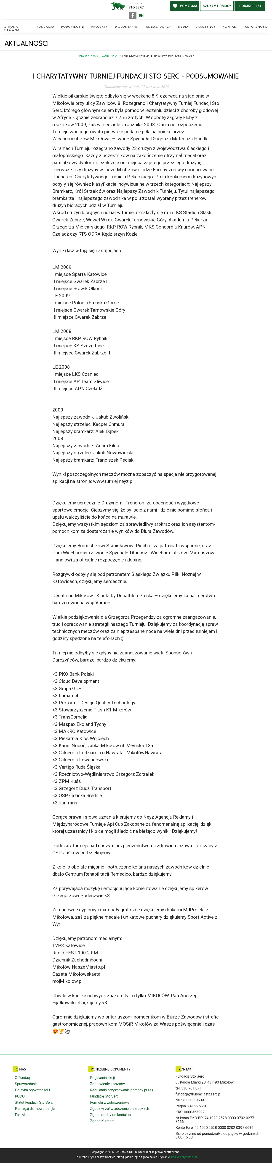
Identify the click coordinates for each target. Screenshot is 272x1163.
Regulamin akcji (102, 1078)
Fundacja (45, 26)
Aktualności (257, 26)
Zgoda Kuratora (102, 1121)
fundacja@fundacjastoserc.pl (198, 1094)
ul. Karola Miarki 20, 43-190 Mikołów (205, 1082)
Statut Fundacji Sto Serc (34, 1102)
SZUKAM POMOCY (217, 6)
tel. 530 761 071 (189, 1088)
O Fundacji (23, 1078)
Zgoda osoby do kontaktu (110, 1115)
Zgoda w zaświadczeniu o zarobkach (119, 1108)
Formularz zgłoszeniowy (110, 1102)
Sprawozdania (26, 1084)
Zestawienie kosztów (107, 1084)
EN (141, 16)
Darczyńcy (205, 26)
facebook (132, 15)
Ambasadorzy (158, 26)
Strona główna (12, 27)
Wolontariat (127, 26)
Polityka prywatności (184, 1157)
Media (183, 26)
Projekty (99, 26)
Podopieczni (73, 26)
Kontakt (230, 26)
